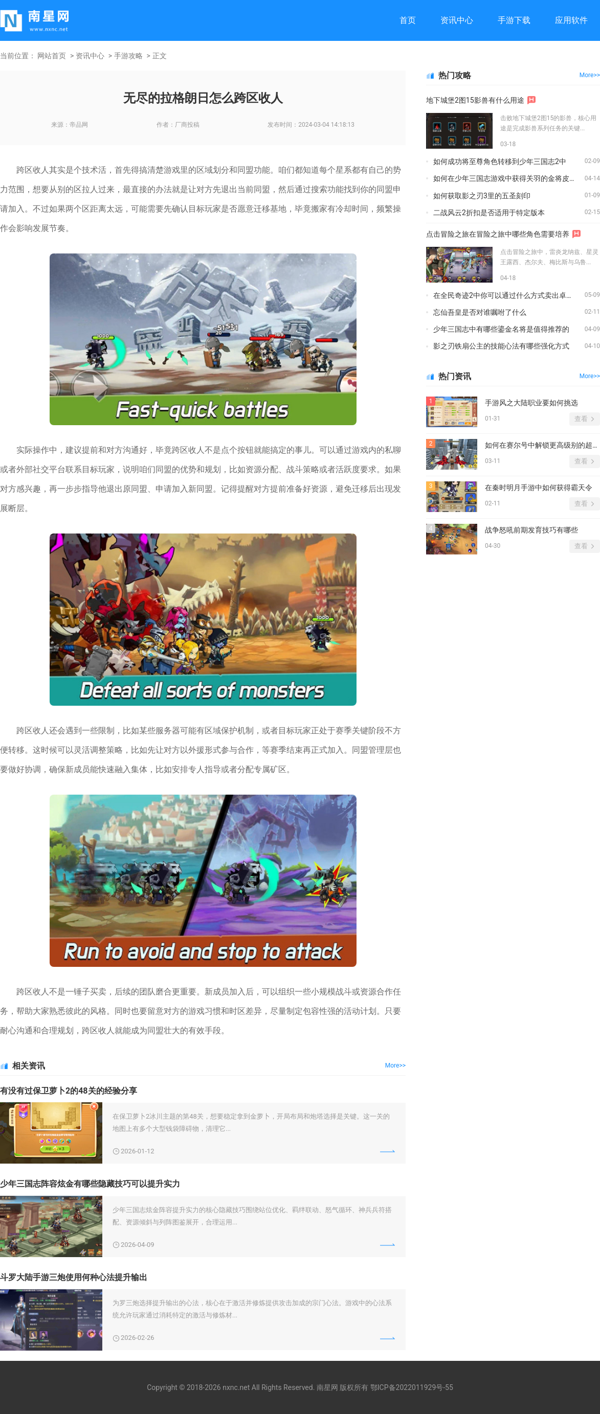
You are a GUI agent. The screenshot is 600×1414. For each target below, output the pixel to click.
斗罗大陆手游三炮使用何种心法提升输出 (73, 1277)
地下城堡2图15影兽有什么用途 (475, 100)
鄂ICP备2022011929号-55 (411, 1387)
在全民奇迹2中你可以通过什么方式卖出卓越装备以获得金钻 (509, 295)
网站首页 (51, 56)
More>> (395, 1065)
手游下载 (514, 20)
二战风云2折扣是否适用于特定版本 (489, 212)
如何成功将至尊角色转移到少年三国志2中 (499, 161)
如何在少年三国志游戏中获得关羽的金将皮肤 (504, 178)
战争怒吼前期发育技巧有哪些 (531, 530)
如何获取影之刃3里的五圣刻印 (481, 196)
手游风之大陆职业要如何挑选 (531, 403)
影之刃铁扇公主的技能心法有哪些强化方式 (501, 346)
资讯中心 (456, 20)
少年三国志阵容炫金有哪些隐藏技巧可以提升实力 (90, 1184)
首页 (407, 20)
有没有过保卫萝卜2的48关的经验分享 (68, 1091)
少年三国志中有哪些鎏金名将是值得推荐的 (501, 329)
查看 (581, 419)
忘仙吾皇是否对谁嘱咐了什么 (479, 312)
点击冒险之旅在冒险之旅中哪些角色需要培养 (497, 234)
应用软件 (571, 20)
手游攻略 (128, 56)
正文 (159, 56)
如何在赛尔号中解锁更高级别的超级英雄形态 (542, 445)
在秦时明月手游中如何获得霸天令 (538, 487)
